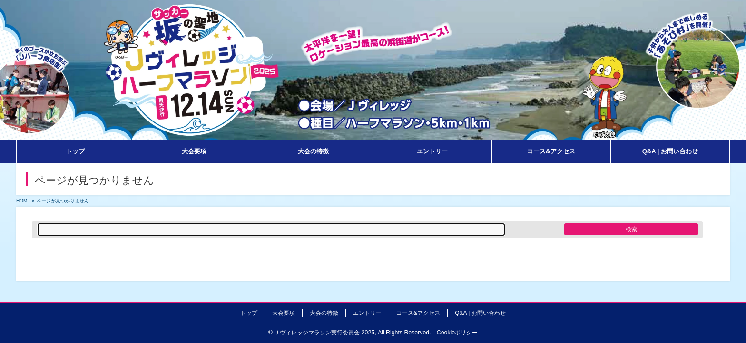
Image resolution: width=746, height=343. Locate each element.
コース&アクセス (418, 313)
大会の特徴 (324, 313)
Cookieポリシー (457, 332)
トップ (248, 313)
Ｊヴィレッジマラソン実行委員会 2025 (324, 332)
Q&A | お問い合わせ (480, 313)
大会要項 (283, 313)
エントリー (367, 313)
